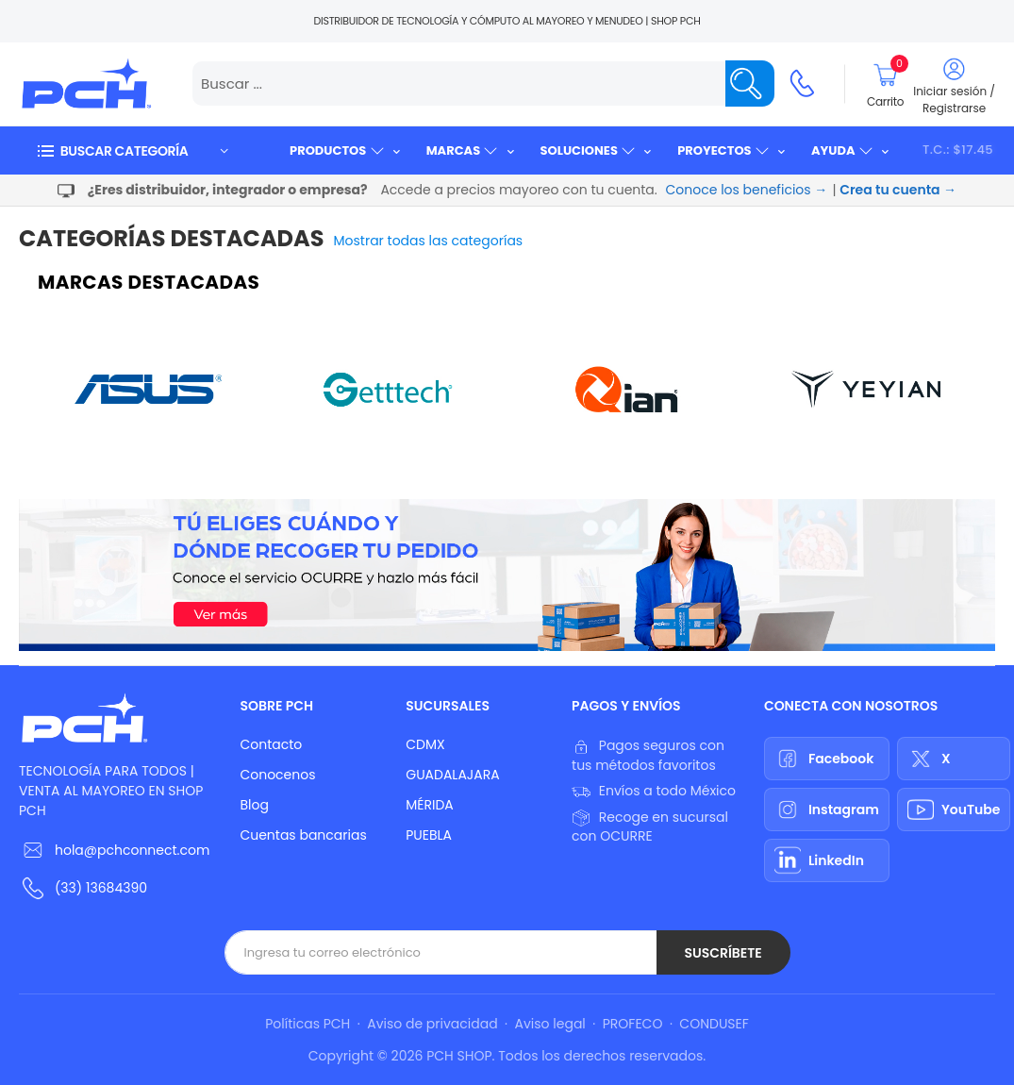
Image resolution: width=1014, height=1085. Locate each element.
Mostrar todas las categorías (429, 240)
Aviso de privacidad (432, 1023)
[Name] (749, 83)
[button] (132, 150)
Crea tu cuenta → (897, 189)
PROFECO (633, 1023)
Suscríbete (722, 952)
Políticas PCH (307, 1023)
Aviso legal (550, 1023)
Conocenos (277, 774)
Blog (254, 804)
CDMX (425, 744)
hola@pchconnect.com (132, 850)
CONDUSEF (713, 1023)
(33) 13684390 (101, 887)
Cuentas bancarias (303, 835)
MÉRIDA (430, 804)
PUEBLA (429, 835)
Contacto (271, 744)
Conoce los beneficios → (747, 189)
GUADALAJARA (452, 774)
